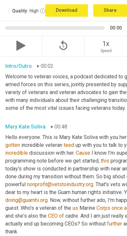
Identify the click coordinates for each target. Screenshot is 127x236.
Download (66, 10)
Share (110, 10)
